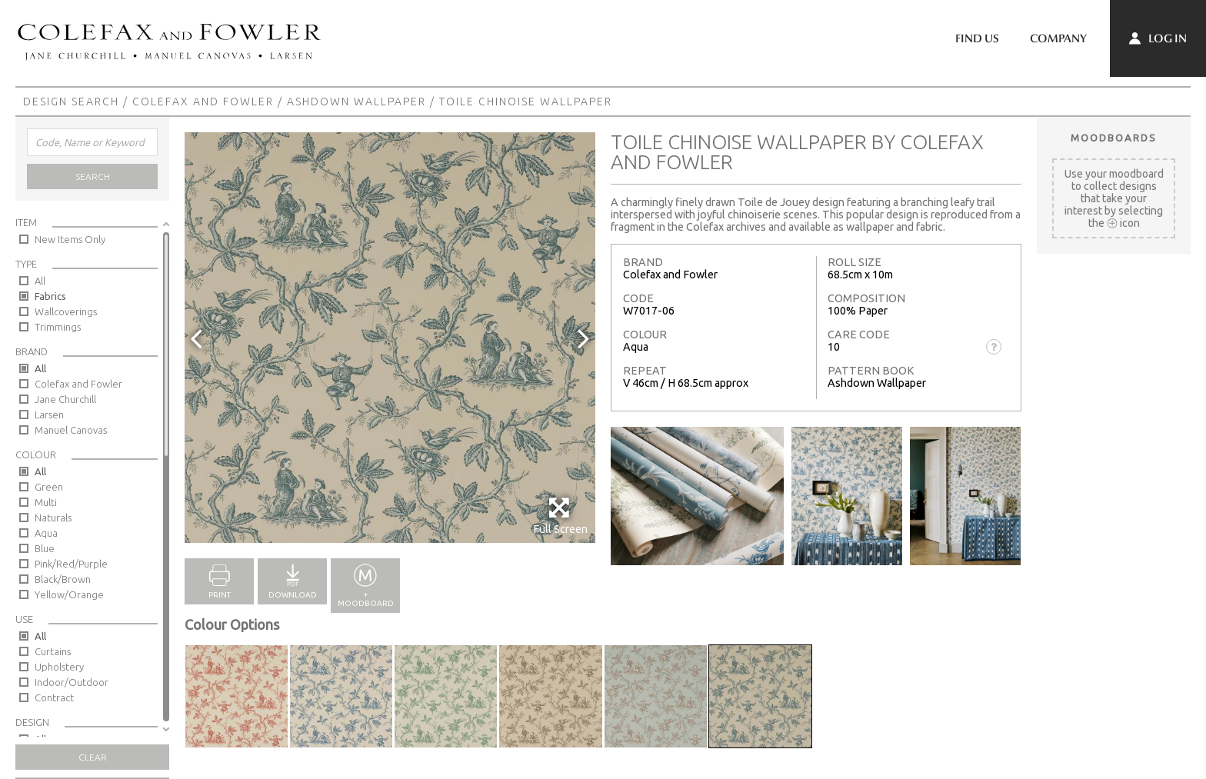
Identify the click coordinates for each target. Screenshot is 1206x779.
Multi (46, 502)
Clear (92, 757)
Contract (54, 697)
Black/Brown (63, 579)
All (40, 280)
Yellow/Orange (69, 594)
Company (1058, 38)
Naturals (53, 517)
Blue (45, 548)
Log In (1158, 38)
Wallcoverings (66, 311)
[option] (390, 337)
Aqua (46, 533)
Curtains (53, 651)
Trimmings (58, 326)
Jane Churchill (65, 399)
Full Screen (560, 515)
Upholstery (59, 666)
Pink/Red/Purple (71, 563)
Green (49, 486)
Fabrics (50, 296)
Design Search (71, 101)
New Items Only (70, 239)
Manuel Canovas (71, 429)
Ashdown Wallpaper (356, 101)
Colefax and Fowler (203, 101)
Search (92, 176)
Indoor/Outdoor (71, 682)
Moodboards (1114, 137)
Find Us (977, 38)
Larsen (49, 414)
